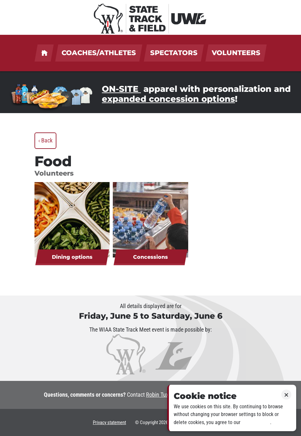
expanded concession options (168, 99)
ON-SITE (121, 89)
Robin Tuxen (160, 395)
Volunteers (236, 53)
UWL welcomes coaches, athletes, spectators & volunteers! (44, 53)
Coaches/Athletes (99, 53)
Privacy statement (109, 422)
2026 (163, 422)
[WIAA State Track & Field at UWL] (150, 17)
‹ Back (45, 140)
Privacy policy (256, 422)
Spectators (174, 53)
